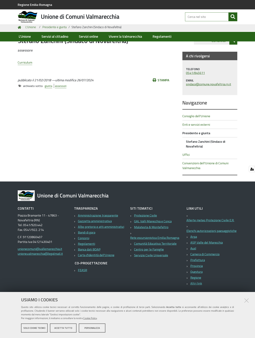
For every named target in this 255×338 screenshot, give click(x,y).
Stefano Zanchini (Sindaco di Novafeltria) (205, 162)
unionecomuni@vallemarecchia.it (40, 267)
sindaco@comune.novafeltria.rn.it (208, 102)
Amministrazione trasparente (98, 233)
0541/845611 (195, 91)
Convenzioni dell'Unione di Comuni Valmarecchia (205, 184)
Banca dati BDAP (89, 267)
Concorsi (83, 256)
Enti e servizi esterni (196, 142)
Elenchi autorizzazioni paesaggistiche (211, 249)
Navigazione (194, 120)
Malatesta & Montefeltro (151, 245)
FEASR (82, 288)
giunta (46, 104)
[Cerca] (232, 20)
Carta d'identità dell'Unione (96, 273)
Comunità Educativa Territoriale (155, 261)
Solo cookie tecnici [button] (34, 329)
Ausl (193, 266)
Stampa (162, 98)
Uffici (186, 173)
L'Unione (25, 36)
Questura (196, 290)
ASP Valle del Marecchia (206, 260)
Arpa (193, 254)
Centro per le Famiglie (149, 267)
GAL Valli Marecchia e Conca (153, 239)
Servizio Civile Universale (151, 273)
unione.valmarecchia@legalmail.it (40, 271)
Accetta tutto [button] (63, 329)
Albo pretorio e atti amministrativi (101, 245)
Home (20, 45)
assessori (59, 104)
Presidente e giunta (54, 45)
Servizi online (88, 36)
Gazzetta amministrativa (95, 239)
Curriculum (25, 80)
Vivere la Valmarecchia (125, 36)
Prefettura (197, 278)
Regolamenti (161, 36)
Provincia (196, 284)
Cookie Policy (90, 319)
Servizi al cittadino (54, 36)
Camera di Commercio (205, 272)
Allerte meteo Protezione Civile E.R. (210, 238)
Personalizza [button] (92, 329)
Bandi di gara (86, 250)
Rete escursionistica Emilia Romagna (154, 256)
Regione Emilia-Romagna (35, 4)
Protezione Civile (145, 233)
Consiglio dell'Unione (196, 134)
